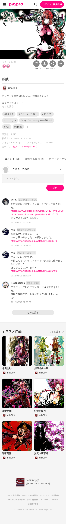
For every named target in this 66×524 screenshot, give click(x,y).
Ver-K (14, 200)
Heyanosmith (18, 283)
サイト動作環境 (13, 495)
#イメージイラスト (28, 114)
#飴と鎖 (18, 127)
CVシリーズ (45, 500)
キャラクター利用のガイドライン (35, 495)
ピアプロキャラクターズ (25, 146)
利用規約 (55, 495)
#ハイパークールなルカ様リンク (37, 120)
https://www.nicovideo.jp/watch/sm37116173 (34, 214)
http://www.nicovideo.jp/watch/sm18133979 (34, 241)
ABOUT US (33, 504)
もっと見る (33, 312)
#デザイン (47, 114)
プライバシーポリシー (16, 500)
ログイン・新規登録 (52, 4)
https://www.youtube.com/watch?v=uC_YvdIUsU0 (37, 210)
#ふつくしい (10, 120)
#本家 (7, 127)
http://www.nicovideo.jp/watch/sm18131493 (34, 271)
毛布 (13, 230)
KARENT (55, 500)
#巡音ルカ (9, 114)
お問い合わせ (32, 500)
